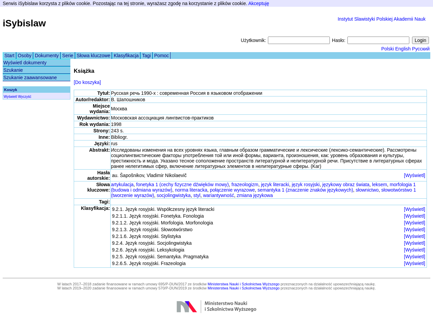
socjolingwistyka (173, 195)
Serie (67, 55)
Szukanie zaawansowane (30, 77)
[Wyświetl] (414, 175)
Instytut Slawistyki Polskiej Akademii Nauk (382, 19)
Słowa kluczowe (94, 55)
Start (9, 55)
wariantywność (218, 195)
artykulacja (122, 184)
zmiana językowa (255, 195)
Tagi (146, 55)
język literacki (275, 184)
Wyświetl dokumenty (24, 62)
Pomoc (161, 55)
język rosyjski (305, 184)
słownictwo (367, 190)
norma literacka (191, 190)
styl (196, 195)
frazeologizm (244, 184)
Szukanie (13, 70)
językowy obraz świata (345, 184)
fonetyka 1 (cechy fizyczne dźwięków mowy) (182, 184)
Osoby (24, 55)
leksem (379, 184)
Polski (387, 48)
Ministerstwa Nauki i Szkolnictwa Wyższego (244, 284)
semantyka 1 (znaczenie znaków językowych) (305, 190)
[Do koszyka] (87, 82)
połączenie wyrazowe (232, 190)
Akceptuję (258, 3)
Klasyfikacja (126, 55)
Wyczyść (24, 97)
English (403, 48)
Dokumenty (47, 55)
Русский (421, 48)
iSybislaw (24, 23)
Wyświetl (10, 97)
